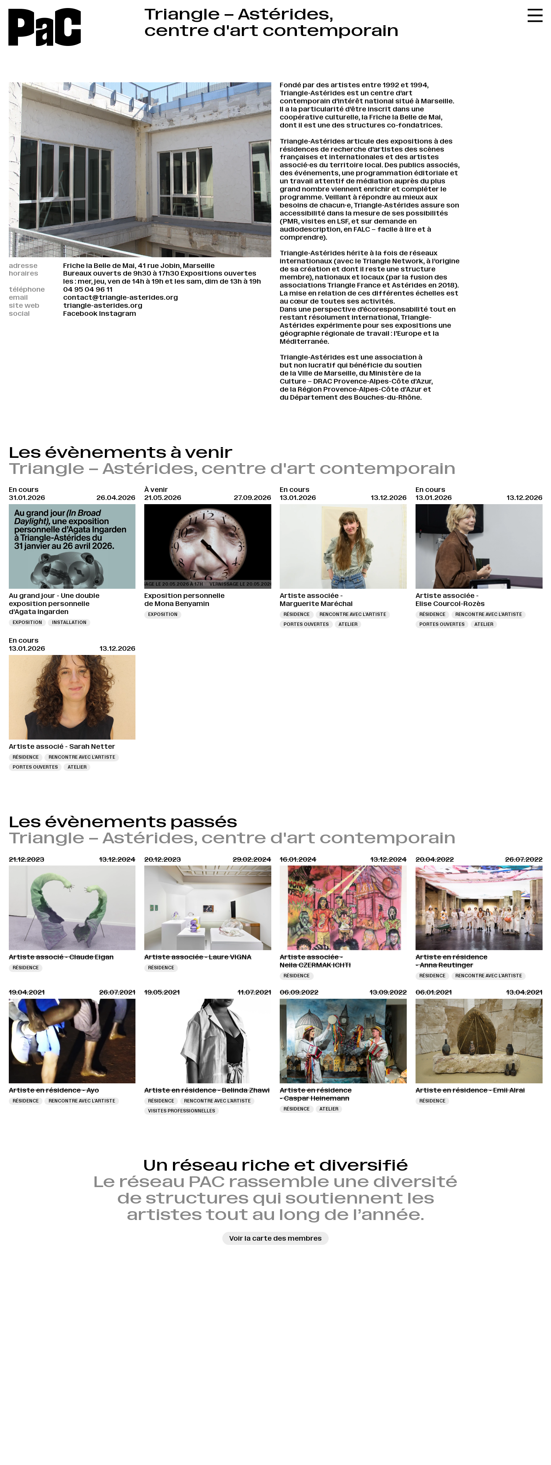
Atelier (348, 624)
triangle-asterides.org (102, 305)
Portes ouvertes (306, 624)
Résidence (297, 614)
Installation (69, 622)
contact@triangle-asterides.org (120, 297)
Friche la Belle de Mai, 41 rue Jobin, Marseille (139, 265)
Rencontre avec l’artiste (353, 614)
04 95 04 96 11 (87, 289)
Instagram (117, 313)
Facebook (80, 313)
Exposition (27, 622)
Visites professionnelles (181, 1111)
